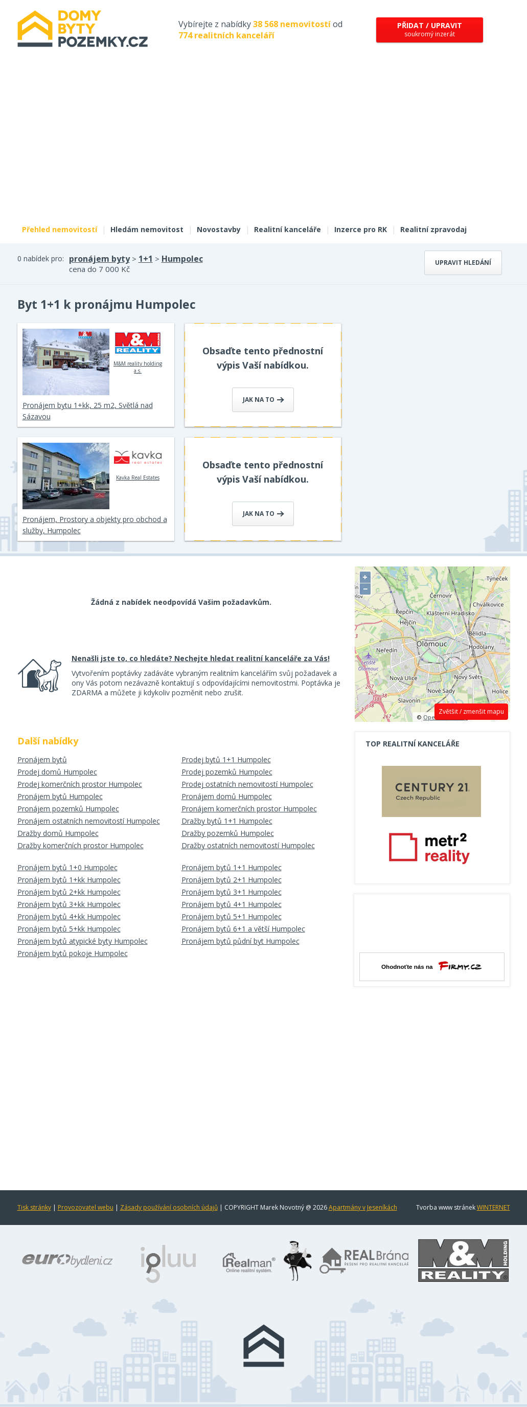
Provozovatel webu (85, 1207)
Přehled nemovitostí (59, 229)
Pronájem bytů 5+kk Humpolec (69, 929)
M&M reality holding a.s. (137, 351)
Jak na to (263, 399)
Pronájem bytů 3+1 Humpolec (231, 892)
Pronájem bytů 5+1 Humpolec (231, 916)
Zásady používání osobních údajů (169, 1207)
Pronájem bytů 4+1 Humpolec (231, 904)
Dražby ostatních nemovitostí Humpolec (248, 845)
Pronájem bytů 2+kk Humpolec (69, 892)
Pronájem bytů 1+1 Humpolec (231, 867)
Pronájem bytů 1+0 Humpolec (67, 867)
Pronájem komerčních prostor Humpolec (249, 808)
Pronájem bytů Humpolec (60, 796)
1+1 (146, 258)
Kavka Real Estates (138, 461)
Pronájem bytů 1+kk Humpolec (69, 879)
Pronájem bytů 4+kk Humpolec (69, 916)
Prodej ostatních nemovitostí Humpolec (247, 784)
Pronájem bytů (42, 759)
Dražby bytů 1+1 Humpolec (226, 821)
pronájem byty (99, 258)
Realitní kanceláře (287, 229)
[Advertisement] (263, 142)
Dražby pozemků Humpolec (227, 833)
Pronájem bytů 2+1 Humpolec (231, 879)
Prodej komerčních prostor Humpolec (79, 784)
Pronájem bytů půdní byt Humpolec (240, 941)
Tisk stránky (34, 1207)
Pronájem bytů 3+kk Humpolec (69, 904)
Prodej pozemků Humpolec (226, 772)
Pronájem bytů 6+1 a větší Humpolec (243, 929)
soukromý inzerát (429, 29)
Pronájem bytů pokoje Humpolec (72, 953)
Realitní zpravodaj (433, 229)
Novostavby (219, 229)
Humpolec (182, 258)
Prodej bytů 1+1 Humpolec (226, 759)
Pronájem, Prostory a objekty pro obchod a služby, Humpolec (94, 524)
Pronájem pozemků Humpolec (68, 808)
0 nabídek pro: (40, 258)
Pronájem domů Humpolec (226, 796)
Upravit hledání (463, 262)
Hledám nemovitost (147, 229)
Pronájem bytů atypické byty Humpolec (82, 941)
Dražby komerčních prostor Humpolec (80, 845)
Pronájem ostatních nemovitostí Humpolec (88, 821)
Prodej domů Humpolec (57, 772)
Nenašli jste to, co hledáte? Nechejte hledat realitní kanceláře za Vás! (201, 658)
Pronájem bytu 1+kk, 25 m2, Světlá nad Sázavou (87, 410)
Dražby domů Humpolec (58, 833)
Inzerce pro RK (360, 229)
